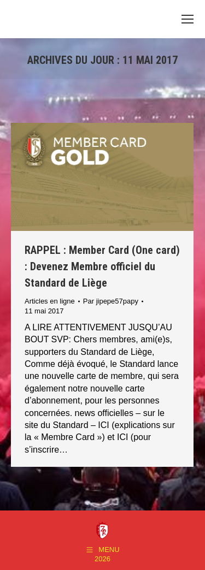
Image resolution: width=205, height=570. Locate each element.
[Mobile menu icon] (187, 19)
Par (110, 301)
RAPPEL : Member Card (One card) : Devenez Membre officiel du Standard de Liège (102, 266)
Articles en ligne (50, 301)
